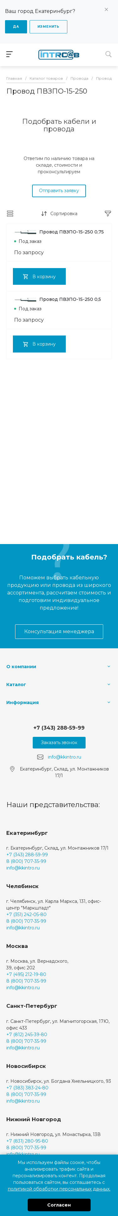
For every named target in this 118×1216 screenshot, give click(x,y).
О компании (21, 666)
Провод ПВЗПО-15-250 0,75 (59, 232)
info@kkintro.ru (64, 757)
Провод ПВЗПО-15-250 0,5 (57, 299)
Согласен (59, 1205)
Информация (22, 702)
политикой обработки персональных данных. (59, 1189)
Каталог (16, 684)
